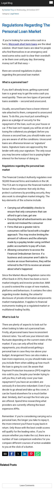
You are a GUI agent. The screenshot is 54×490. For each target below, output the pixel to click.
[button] (5, 454)
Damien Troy (9, 10)
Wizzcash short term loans (23, 44)
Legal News (14, 13)
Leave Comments (27, 485)
